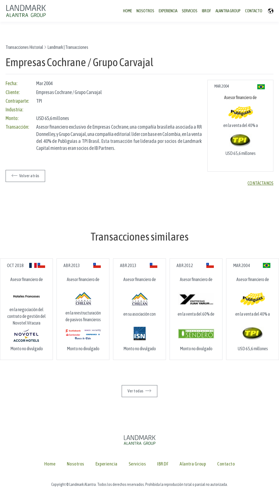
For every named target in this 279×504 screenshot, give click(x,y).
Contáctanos (260, 183)
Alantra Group (193, 464)
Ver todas (135, 390)
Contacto (226, 464)
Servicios (137, 464)
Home (50, 464)
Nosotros (75, 464)
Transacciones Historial (24, 47)
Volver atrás (29, 175)
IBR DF (162, 464)
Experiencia (107, 464)
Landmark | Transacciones (67, 47)
